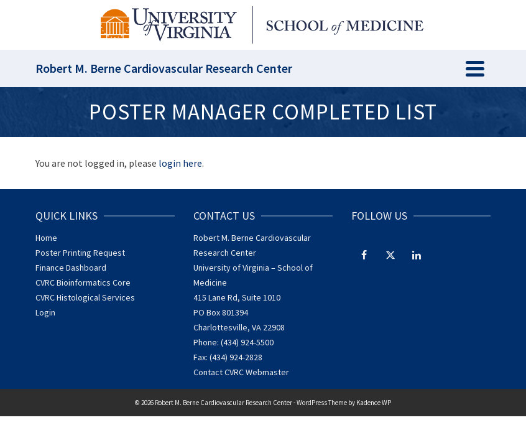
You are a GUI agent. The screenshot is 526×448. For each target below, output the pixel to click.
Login (45, 312)
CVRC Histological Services (85, 297)
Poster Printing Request (80, 252)
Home (46, 237)
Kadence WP (373, 402)
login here (180, 163)
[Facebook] (364, 254)
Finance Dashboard (70, 267)
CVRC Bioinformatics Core (83, 282)
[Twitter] (390, 254)
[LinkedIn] (416, 254)
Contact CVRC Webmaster (241, 372)
